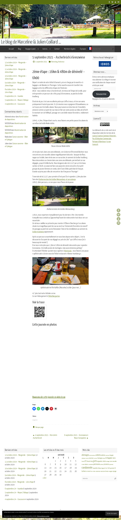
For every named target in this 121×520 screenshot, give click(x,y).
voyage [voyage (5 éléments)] (114, 471)
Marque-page (39, 427)
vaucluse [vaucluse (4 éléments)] (103, 471)
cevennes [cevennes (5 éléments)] (91, 458)
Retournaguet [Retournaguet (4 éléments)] (101, 468)
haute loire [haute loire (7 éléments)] (90, 461)
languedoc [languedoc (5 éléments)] (99, 461)
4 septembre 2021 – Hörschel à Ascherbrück (45, 436)
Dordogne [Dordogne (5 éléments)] (100, 458)
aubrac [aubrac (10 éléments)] (103, 455)
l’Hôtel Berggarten (54, 296)
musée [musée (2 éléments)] (83, 464)
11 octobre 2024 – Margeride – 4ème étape (20, 461)
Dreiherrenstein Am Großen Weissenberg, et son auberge (58, 179)
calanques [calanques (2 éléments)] (83, 458)
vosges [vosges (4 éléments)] (110, 471)
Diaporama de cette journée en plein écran (49, 397)
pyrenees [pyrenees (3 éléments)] (111, 464)
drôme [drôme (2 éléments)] (104, 458)
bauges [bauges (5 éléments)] (112, 455)
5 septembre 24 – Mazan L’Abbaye (16, 100)
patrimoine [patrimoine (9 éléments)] (96, 464)
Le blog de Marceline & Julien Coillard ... (31, 42)
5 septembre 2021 (41, 62)
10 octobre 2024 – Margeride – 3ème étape (20, 468)
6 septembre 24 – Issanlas (14, 96)
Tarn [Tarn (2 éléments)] (91, 471)
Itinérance (61, 62)
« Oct (44, 478)
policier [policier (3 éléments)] (101, 464)
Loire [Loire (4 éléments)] (111, 461)
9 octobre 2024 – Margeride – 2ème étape (19, 475)
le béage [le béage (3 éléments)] (107, 461)
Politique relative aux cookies (43, 516)
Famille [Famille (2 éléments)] (83, 461)
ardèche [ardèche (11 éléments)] (98, 455)
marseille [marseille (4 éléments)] (114, 461)
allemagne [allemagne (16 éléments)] (85, 455)
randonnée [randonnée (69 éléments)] (87, 467)
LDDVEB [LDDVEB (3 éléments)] (104, 461)
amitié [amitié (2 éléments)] (90, 455)
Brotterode (68, 251)
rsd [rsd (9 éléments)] (108, 468)
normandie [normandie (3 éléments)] (91, 464)
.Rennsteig (54, 62)
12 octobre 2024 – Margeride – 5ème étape (20, 455)
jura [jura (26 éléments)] (94, 461)
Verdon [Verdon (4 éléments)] (107, 471)
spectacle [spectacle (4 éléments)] (112, 468)
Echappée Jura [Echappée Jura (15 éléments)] (110, 458)
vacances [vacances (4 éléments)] (98, 471)
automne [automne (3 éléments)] (107, 455)
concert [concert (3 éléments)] (95, 458)
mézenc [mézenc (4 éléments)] (86, 464)
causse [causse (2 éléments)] (87, 458)
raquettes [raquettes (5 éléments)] (95, 468)
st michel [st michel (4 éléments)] (88, 471)
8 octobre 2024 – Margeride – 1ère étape (19, 482)
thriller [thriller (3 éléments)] (94, 471)
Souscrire (101, 94)
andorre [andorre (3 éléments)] (93, 455)
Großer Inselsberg (38, 232)
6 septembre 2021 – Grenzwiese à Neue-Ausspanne (76, 436)
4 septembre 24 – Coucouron (15, 104)
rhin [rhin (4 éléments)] (106, 468)
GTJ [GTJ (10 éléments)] (86, 461)
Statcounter (4, 519)
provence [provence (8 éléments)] (106, 464)
